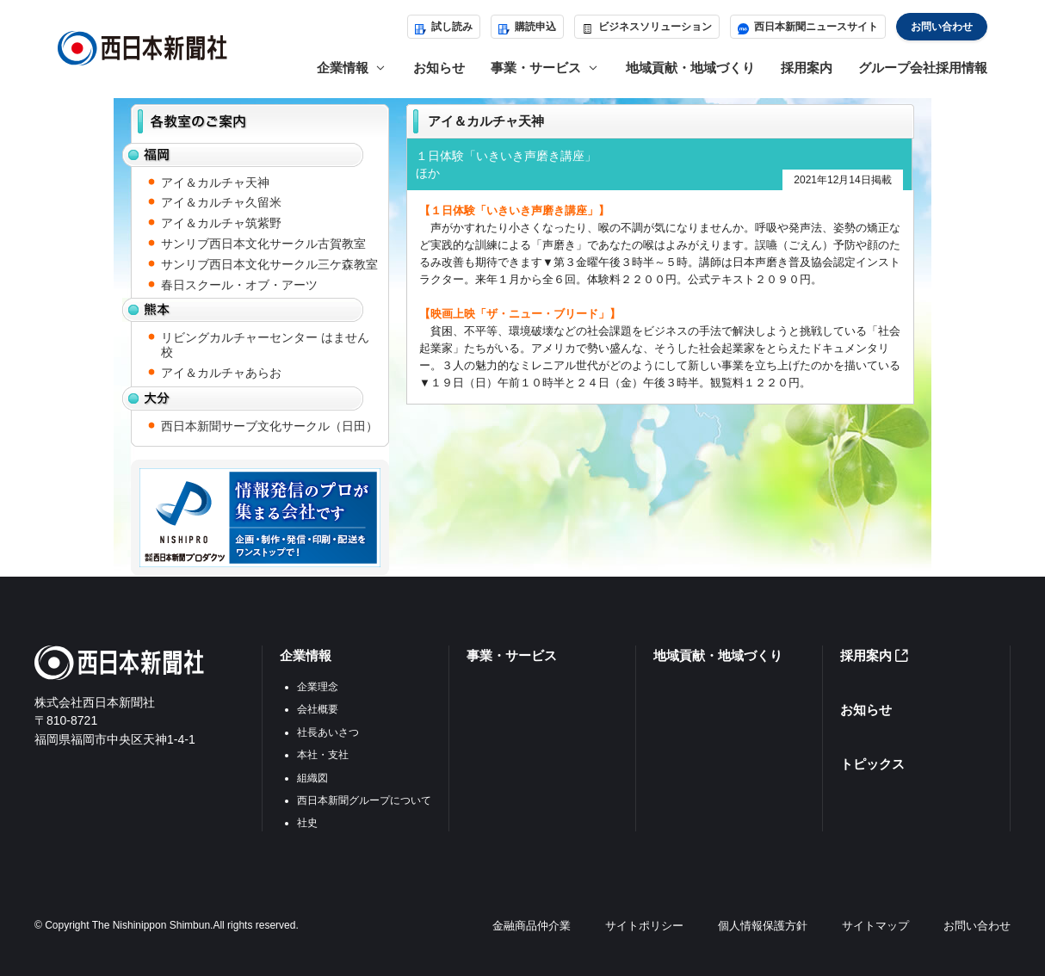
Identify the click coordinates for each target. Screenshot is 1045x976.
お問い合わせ (942, 27)
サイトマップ (875, 925)
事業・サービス (512, 655)
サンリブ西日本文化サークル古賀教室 (263, 243)
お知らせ (439, 67)
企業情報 (305, 655)
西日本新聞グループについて (364, 800)
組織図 (312, 778)
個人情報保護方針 (762, 925)
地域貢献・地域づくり (690, 67)
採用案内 (806, 67)
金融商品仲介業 (531, 925)
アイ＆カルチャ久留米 (221, 202)
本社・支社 (323, 755)
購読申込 (527, 26)
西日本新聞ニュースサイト (808, 26)
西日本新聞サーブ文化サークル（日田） (269, 426)
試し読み (444, 26)
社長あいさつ (328, 732)
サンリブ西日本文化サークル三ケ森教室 (269, 264)
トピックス (872, 764)
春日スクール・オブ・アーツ (239, 285)
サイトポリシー (644, 925)
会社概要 (317, 709)
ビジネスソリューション (647, 26)
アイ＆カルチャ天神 (215, 182)
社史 (307, 823)
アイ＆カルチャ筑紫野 (221, 223)
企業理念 (317, 687)
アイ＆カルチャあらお (221, 373)
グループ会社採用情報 (922, 67)
